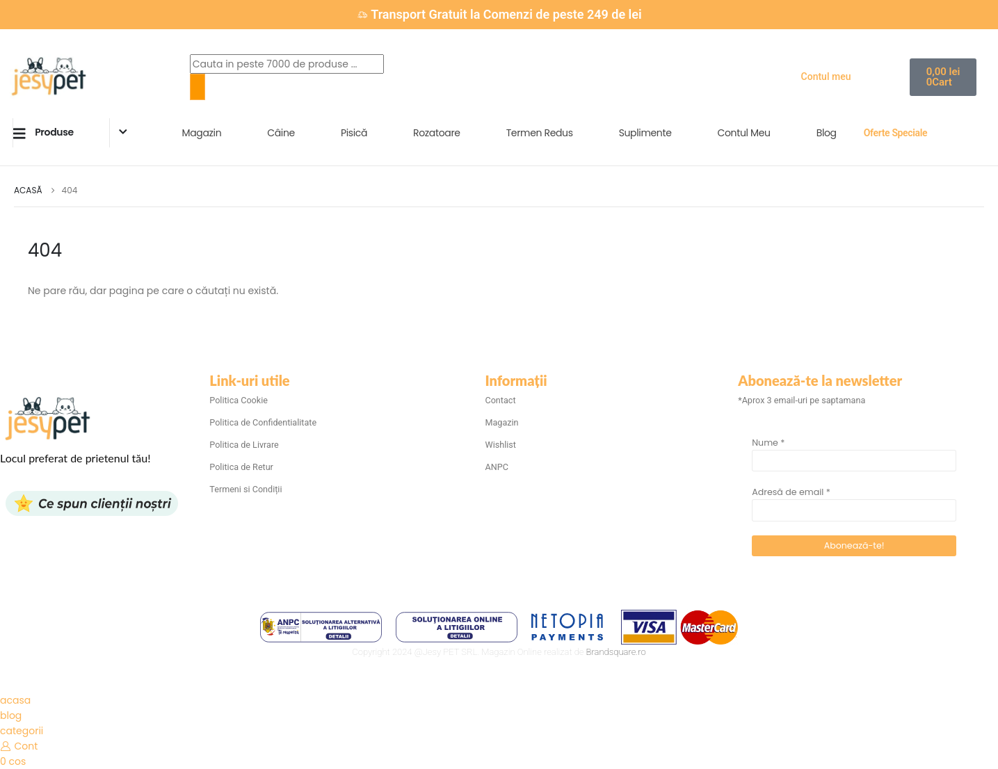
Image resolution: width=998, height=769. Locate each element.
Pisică (354, 133)
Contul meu (826, 76)
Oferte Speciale (895, 132)
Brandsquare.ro (616, 652)
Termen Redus (539, 133)
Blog (826, 133)
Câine (281, 133)
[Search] (197, 87)
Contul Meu (744, 133)
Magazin (202, 133)
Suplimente (645, 133)
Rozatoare (436, 133)
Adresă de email (791, 492)
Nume (768, 442)
